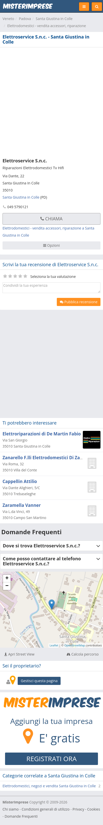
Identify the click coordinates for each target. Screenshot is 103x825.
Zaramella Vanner (22, 505)
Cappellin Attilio (20, 481)
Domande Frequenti (21, 816)
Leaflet (54, 645)
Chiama (51, 219)
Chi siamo (11, 809)
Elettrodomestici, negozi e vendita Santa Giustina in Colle (49, 785)
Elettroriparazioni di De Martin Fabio (42, 434)
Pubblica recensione (78, 301)
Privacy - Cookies (86, 809)
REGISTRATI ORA (52, 758)
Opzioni (51, 245)
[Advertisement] (51, 101)
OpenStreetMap (74, 645)
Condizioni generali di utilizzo (46, 809)
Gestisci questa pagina (39, 680)
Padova (25, 18)
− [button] (7, 586)
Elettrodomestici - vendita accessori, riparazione (46, 25)
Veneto (8, 18)
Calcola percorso (83, 654)
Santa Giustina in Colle (54, 18)
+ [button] (7, 578)
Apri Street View (19, 654)
